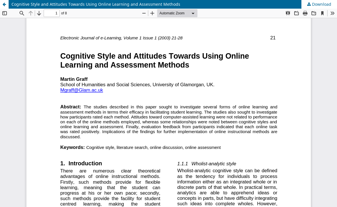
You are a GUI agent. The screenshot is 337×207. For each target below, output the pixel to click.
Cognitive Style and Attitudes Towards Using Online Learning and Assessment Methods (95, 4)
